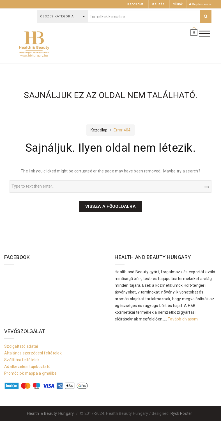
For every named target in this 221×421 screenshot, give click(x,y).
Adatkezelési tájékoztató (27, 366)
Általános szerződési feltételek (33, 353)
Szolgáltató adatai (21, 346)
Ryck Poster (181, 413)
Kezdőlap (99, 130)
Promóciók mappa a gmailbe (30, 373)
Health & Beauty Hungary (50, 413)
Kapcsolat (135, 4)
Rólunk (177, 4)
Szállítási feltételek (22, 360)
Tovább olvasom (183, 319)
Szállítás (158, 4)
